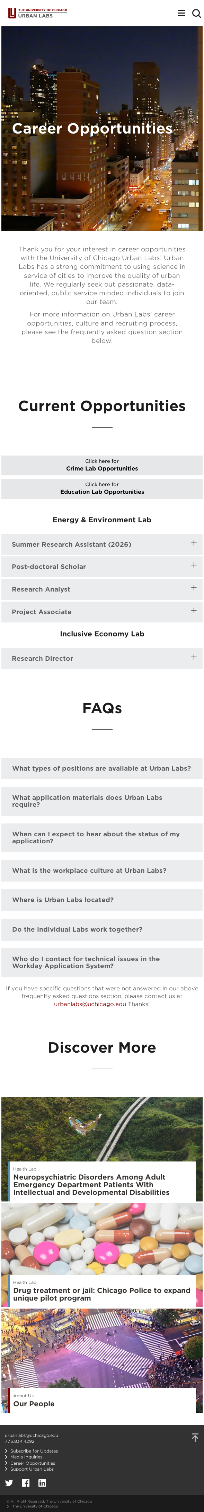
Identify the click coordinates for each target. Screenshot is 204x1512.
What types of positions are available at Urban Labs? (101, 768)
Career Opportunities (32, 1463)
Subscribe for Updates (34, 1451)
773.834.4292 (20, 1441)
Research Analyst (41, 589)
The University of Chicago (35, 1506)
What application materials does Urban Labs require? (87, 801)
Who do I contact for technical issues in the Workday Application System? (86, 962)
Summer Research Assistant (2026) (71, 544)
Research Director (42, 658)
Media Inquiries (26, 1456)
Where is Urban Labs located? (63, 899)
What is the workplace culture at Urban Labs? (89, 870)
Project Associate (42, 612)
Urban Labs (37, 13)
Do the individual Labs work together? (77, 929)
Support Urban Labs (32, 1469)
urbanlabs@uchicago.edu (90, 1004)
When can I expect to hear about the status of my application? (96, 837)
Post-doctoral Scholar (49, 566)
